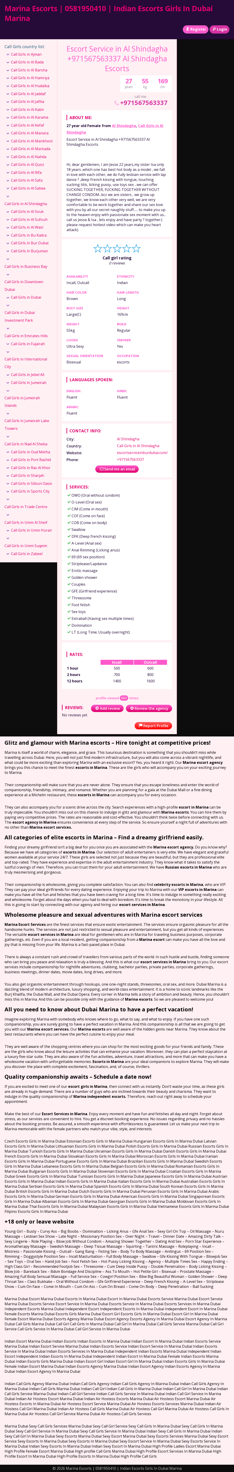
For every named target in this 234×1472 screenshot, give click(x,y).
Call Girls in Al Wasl (27, 227)
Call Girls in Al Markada (30, 148)
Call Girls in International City (26, 363)
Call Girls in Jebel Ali (27, 374)
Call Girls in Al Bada (27, 62)
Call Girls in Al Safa (27, 180)
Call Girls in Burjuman (29, 250)
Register (195, 29)
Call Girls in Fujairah (28, 343)
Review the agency (149, 708)
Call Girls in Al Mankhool (32, 141)
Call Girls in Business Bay (26, 266)
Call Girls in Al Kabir (27, 109)
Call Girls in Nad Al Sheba (26, 443)
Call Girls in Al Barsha (29, 70)
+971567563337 (140, 102)
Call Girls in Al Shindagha (138, 445)
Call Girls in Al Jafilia (27, 101)
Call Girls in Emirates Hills (26, 335)
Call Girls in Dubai (26, 297)
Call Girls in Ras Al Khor (31, 467)
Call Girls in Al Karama (29, 117)
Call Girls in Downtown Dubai (24, 285)
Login (219, 29)
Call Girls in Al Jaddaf (28, 93)
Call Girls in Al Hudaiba (30, 85)
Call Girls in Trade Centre (26, 506)
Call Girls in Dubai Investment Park (20, 316)
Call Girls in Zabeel (27, 553)
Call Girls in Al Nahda (28, 156)
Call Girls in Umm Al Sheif (26, 522)
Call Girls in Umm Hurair (31, 530)
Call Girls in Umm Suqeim (26, 545)
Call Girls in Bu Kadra (29, 235)
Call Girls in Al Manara (29, 133)
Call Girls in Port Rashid (31, 459)
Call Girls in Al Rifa (26, 172)
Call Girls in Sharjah (27, 475)
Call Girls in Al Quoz (27, 164)
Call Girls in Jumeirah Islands (22, 401)
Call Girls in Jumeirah (28, 382)
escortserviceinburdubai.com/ (142, 452)
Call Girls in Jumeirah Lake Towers (27, 424)
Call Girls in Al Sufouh (29, 219)
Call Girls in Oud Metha (30, 451)
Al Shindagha (124, 125)
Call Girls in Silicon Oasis (31, 483)
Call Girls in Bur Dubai (29, 242)
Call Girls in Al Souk (27, 211)
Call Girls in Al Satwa (28, 188)
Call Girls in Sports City (30, 491)
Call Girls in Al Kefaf (27, 125)
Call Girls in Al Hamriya (30, 77)
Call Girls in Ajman (26, 54)
